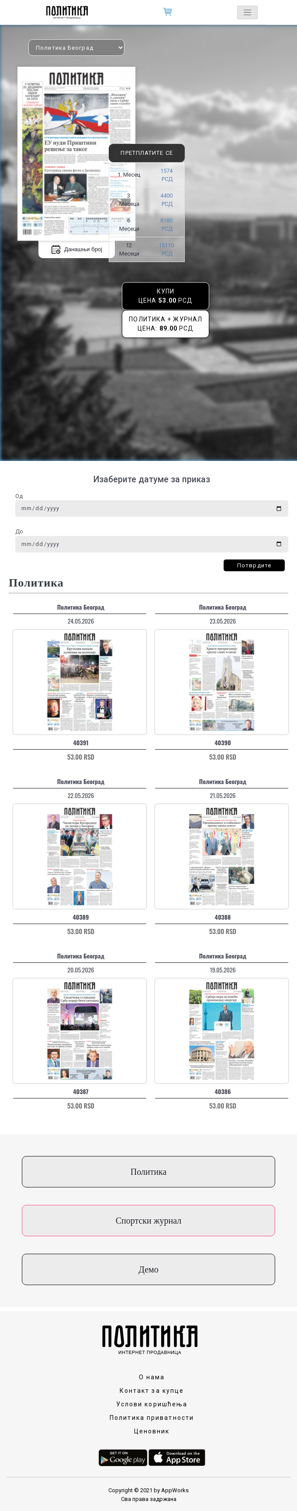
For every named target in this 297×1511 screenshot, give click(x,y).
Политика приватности (152, 1417)
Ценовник (152, 1431)
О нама (152, 1377)
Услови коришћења (152, 1404)
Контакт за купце (152, 1390)
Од (19, 496)
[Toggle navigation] (247, 12)
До (19, 531)
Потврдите (254, 565)
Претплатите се (147, 153)
